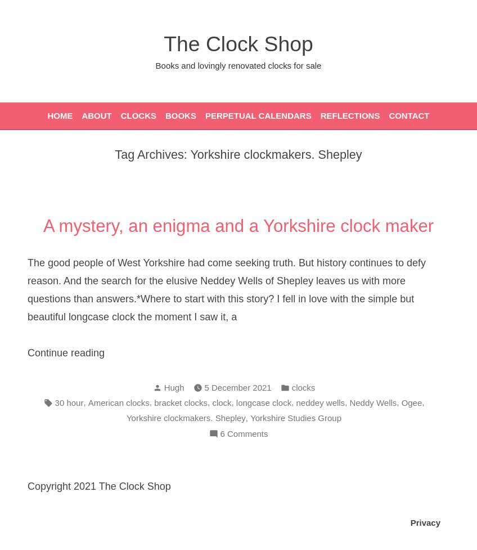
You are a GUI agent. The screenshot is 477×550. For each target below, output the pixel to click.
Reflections (350, 115)
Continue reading (87, 353)
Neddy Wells (373, 403)
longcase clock (263, 403)
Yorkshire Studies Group (295, 418)
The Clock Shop (238, 44)
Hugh (174, 387)
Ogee (412, 403)
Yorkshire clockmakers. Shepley (186, 418)
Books (180, 115)
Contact (409, 115)
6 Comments (244, 434)
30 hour (69, 403)
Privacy (425, 522)
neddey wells (320, 403)
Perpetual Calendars (258, 115)
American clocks (119, 403)
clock (221, 403)
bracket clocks (181, 403)
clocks (304, 387)
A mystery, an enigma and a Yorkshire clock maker (238, 226)
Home (60, 115)
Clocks (138, 115)
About (96, 115)
